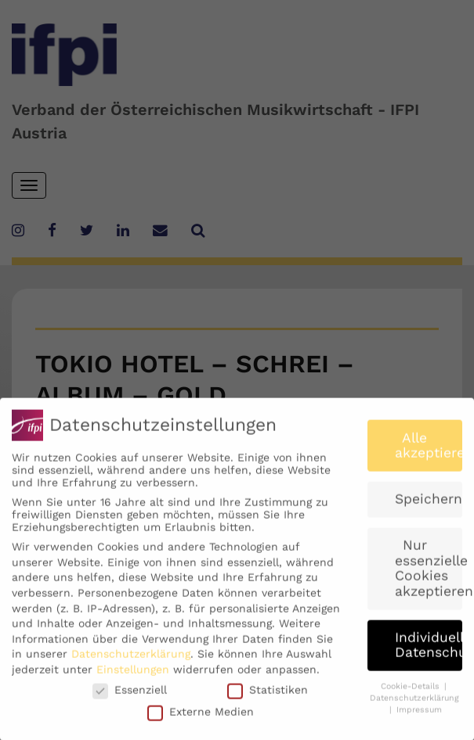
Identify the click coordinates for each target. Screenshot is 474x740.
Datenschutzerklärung (130, 662)
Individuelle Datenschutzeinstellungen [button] (428, 652)
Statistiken (267, 697)
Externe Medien (200, 719)
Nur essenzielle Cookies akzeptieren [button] (428, 576)
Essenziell (129, 697)
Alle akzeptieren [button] (428, 453)
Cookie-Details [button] (412, 694)
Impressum (419, 717)
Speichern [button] (428, 507)
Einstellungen (132, 677)
